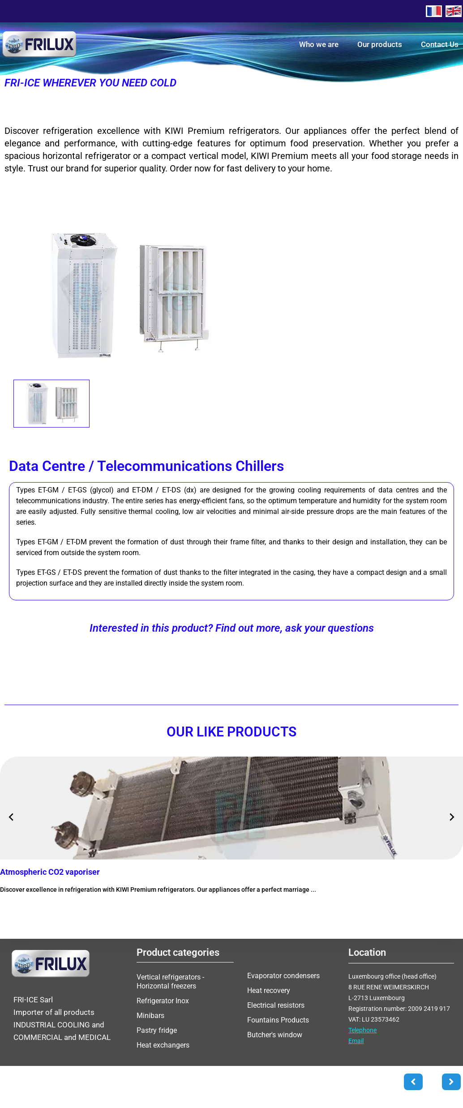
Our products (379, 44)
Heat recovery (268, 990)
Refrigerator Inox (163, 1001)
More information (37, 908)
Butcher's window (274, 1035)
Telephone (362, 1030)
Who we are (319, 44)
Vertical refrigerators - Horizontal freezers (170, 981)
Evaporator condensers (283, 975)
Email (356, 1040)
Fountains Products (278, 1020)
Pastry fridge (157, 1030)
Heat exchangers (163, 1045)
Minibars (150, 1015)
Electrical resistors (275, 1005)
